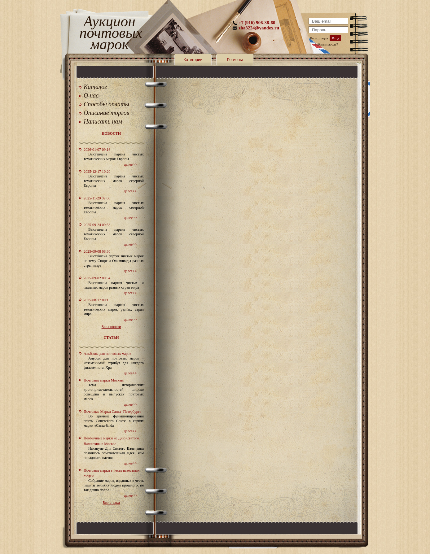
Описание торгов (106, 112)
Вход (335, 38)
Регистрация (319, 38)
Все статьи (111, 502)
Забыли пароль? (326, 44)
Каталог (95, 86)
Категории (193, 59)
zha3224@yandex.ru (259, 27)
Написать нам (103, 121)
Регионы (235, 59)
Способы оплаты (106, 104)
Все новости (111, 327)
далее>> (130, 164)
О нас (91, 95)
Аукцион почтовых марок (109, 33)
